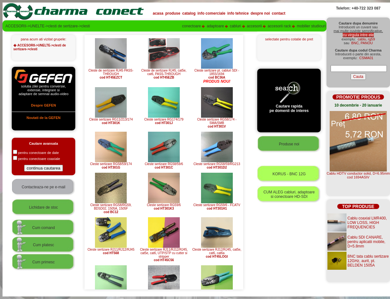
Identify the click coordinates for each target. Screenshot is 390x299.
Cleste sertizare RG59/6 (164, 205)
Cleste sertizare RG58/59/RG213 (216, 164)
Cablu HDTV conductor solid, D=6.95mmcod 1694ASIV (358, 175)
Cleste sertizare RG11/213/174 (111, 120)
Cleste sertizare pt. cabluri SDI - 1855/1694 (216, 72)
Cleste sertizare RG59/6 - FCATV (216, 205)
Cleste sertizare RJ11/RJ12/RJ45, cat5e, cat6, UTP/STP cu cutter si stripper (164, 253)
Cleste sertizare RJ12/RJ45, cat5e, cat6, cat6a (216, 251)
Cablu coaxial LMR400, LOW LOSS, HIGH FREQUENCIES (367, 222)
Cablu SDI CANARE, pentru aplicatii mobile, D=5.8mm (366, 241)
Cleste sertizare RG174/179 (163, 120)
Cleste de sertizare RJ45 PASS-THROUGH (111, 72)
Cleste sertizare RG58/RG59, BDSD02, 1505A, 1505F (110, 207)
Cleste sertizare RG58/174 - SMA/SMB (217, 121)
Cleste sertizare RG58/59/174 (111, 164)
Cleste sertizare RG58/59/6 (164, 164)
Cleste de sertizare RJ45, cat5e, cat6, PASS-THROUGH (163, 72)
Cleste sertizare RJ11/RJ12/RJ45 (110, 250)
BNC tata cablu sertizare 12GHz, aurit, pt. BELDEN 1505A (368, 261)
